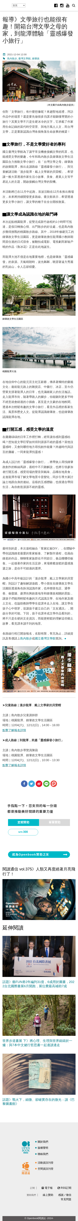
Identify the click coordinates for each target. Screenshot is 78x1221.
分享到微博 (39, 783)
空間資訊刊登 (45, 1168)
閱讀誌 (27, 1147)
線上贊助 (48, 1195)
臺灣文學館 (24, 58)
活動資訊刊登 (45, 1162)
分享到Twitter (31, 783)
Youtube (68, 5)
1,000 (25, 841)
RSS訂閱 (66, 1187)
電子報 (49, 1187)
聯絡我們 (43, 1154)
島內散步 (12, 58)
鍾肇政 (35, 58)
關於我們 (43, 1141)
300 (25, 832)
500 (57, 832)
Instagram (62, 5)
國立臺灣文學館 (45, 638)
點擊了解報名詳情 (14, 730)
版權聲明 (43, 1147)
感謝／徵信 (64, 1195)
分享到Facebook (24, 783)
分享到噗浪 (53, 783)
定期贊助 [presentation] (23, 822)
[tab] (23, 822)
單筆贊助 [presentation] (54, 822)
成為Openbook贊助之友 (30, 854)
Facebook (56, 5)
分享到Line (46, 783)
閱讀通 (27, 1168)
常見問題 (66, 1199)
